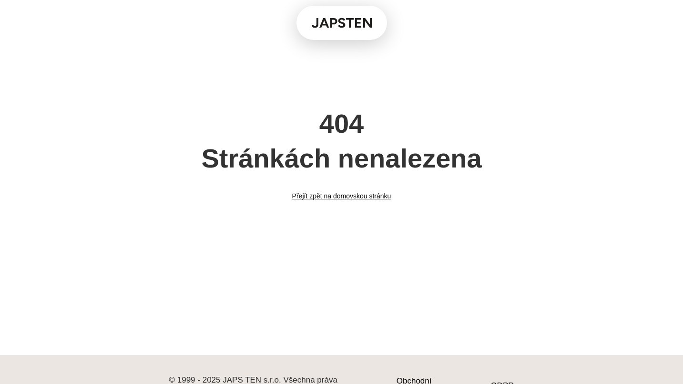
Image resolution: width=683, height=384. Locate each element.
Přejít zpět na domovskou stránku (341, 196)
